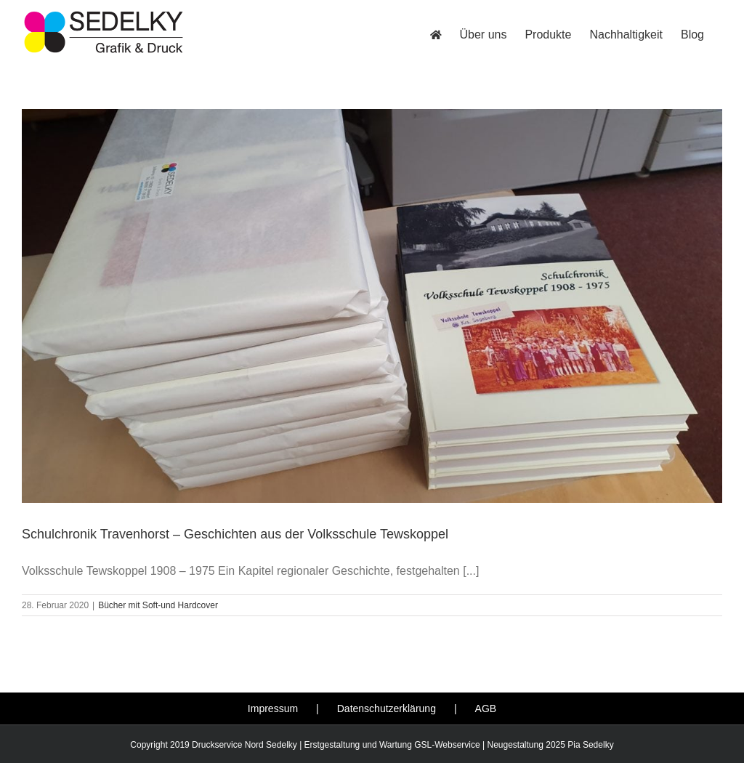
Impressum (273, 708)
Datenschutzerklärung (386, 708)
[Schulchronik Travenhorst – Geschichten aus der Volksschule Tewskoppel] (372, 306)
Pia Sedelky (590, 745)
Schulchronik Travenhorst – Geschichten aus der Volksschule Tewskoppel (235, 534)
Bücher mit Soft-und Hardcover (158, 605)
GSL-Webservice (447, 745)
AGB (486, 708)
